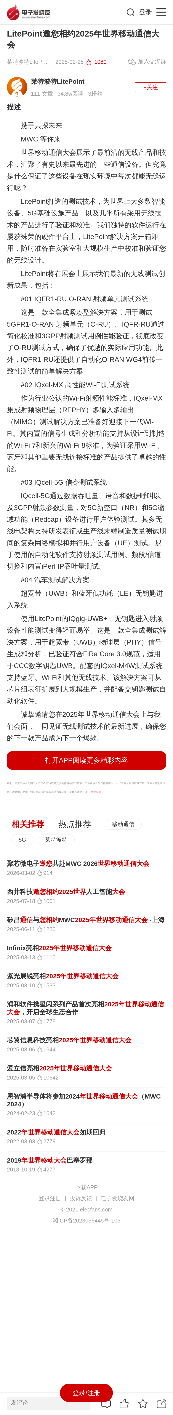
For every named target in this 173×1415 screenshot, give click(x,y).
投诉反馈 (81, 1198)
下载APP (86, 1187)
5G (22, 840)
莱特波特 (56, 840)
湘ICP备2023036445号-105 (86, 1221)
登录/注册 (86, 1392)
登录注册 (50, 1198)
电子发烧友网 (117, 1198)
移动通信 (123, 824)
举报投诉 (96, 792)
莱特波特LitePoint (58, 81)
